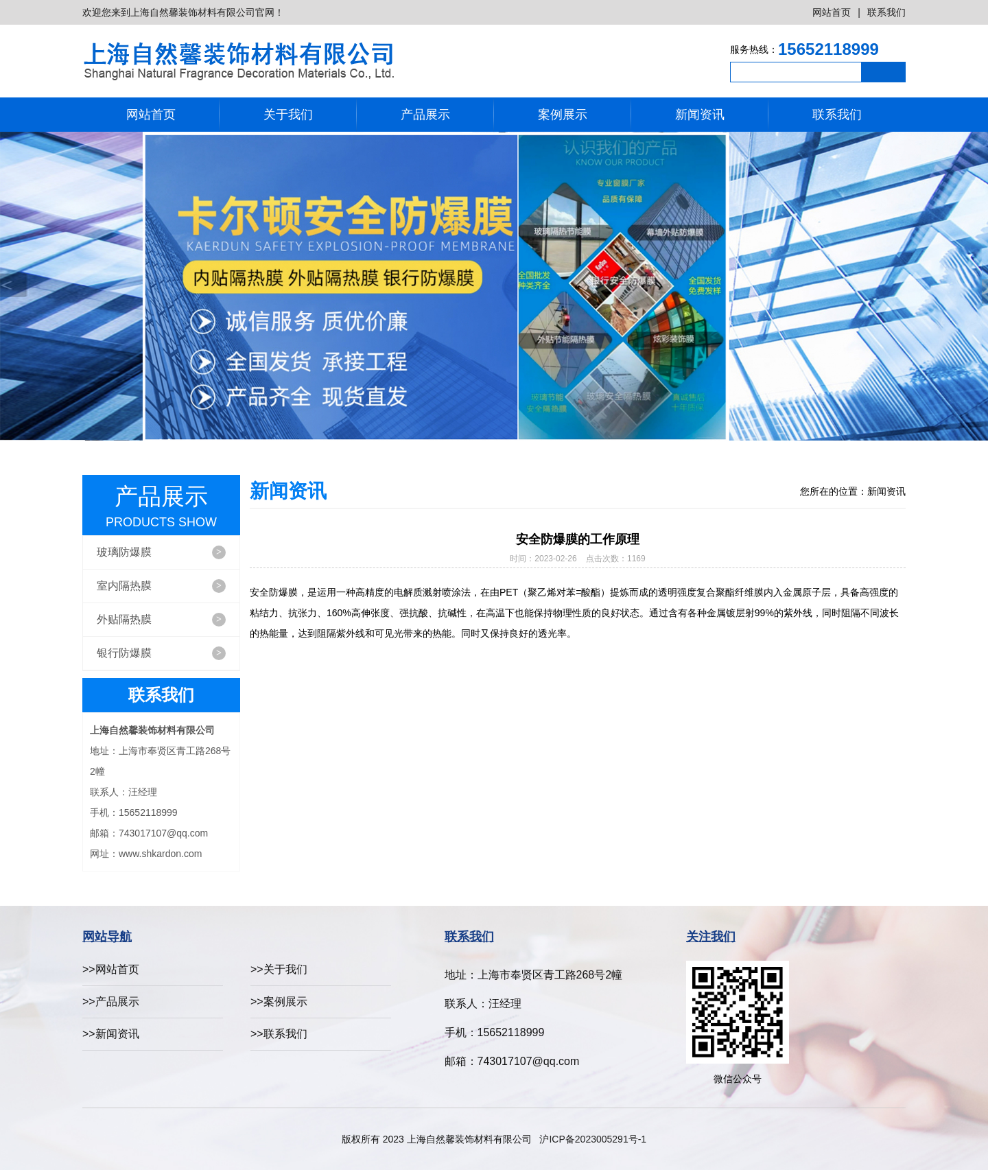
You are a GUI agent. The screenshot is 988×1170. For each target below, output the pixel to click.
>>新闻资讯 (110, 1034)
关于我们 (288, 114)
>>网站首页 (110, 969)
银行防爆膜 (161, 653)
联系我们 (886, 12)
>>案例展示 (278, 1001)
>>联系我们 (278, 1034)
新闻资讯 (700, 114)
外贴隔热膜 (161, 620)
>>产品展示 (110, 1001)
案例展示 (562, 114)
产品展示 (425, 114)
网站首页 (831, 12)
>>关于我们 (278, 969)
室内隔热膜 (161, 586)
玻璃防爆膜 (161, 552)
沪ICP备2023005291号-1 (592, 1139)
